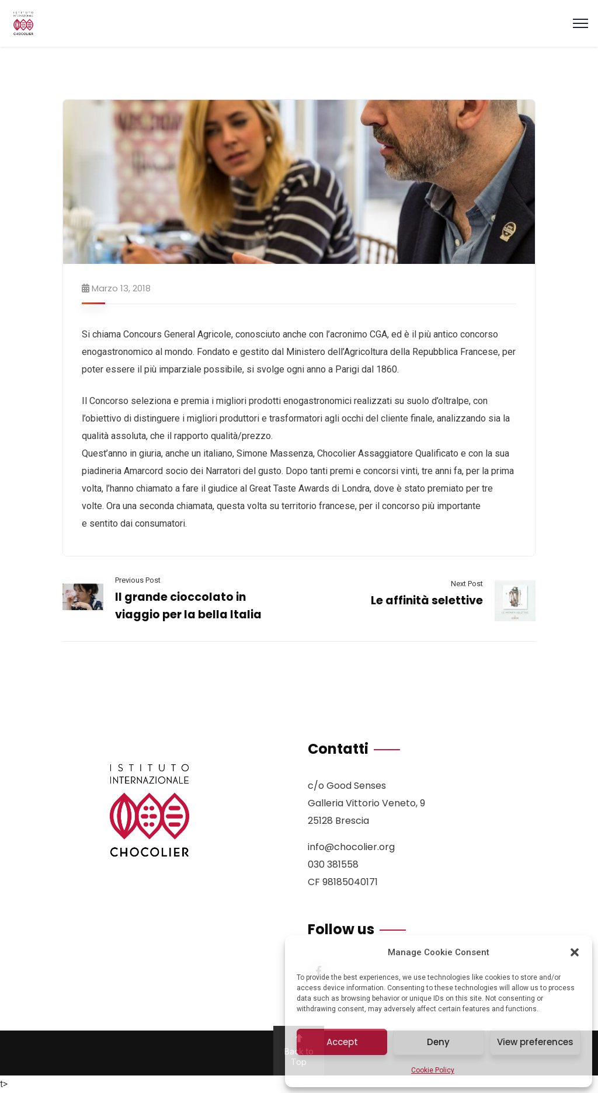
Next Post (467, 583)
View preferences (535, 1042)
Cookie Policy (432, 1070)
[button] (574, 952)
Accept (342, 1042)
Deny (438, 1042)
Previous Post (138, 580)
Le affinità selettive (427, 600)
